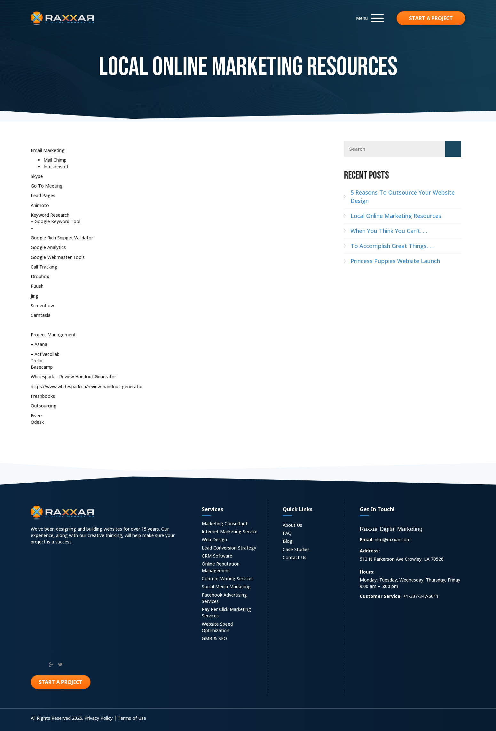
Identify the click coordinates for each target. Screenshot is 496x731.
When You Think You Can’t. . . (388, 231)
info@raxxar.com (393, 539)
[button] (368, 18)
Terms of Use (132, 718)
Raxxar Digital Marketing (391, 529)
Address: (370, 551)
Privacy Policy (98, 718)
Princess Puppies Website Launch (395, 261)
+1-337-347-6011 (421, 596)
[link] (232, 524)
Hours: (367, 572)
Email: (367, 539)
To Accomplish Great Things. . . (392, 246)
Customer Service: (381, 596)
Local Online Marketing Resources (395, 216)
